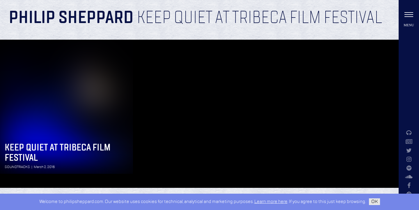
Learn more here (270, 202)
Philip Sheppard (71, 18)
